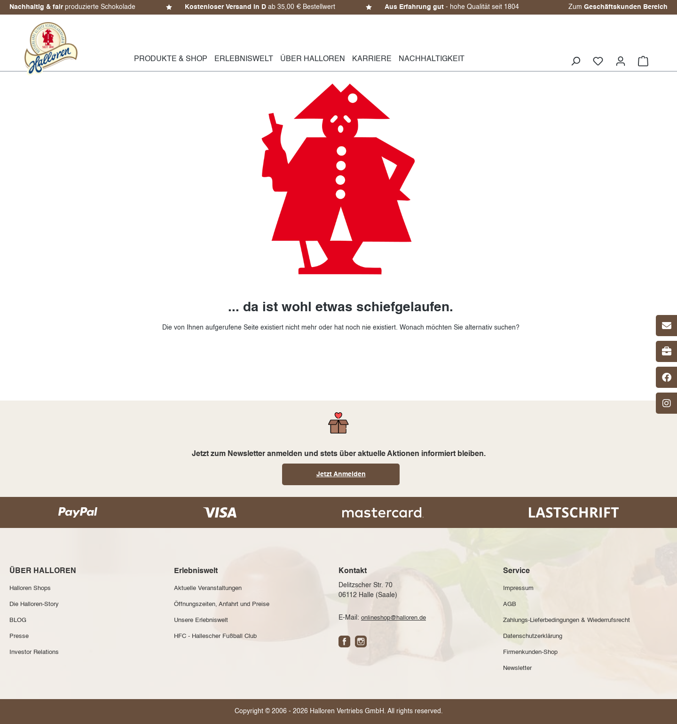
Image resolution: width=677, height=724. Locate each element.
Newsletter (517, 668)
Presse (19, 636)
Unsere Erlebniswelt (201, 620)
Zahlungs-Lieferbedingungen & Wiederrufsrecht (566, 620)
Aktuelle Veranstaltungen (208, 588)
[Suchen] (575, 61)
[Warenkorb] (643, 61)
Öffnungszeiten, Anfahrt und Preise (221, 604)
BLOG (17, 620)
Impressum (518, 588)
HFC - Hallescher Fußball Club (215, 636)
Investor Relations (34, 652)
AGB (509, 604)
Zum (618, 7)
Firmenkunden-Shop (530, 652)
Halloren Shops (30, 588)
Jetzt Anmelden (341, 474)
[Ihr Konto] (620, 61)
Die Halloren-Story (34, 604)
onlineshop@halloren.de (393, 618)
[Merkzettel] (598, 61)
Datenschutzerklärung (532, 636)
